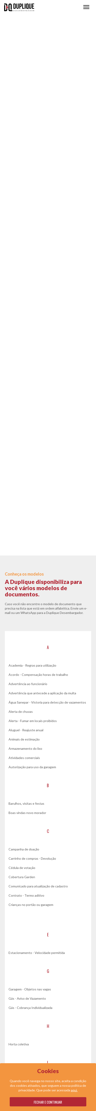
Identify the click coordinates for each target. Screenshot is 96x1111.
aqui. (74, 1090)
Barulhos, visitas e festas (26, 803)
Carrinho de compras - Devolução (32, 858)
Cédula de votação (22, 868)
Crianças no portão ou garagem (31, 905)
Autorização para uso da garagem (32, 767)
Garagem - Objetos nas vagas (30, 989)
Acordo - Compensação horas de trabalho (38, 675)
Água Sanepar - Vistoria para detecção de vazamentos (47, 702)
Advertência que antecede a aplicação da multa (42, 693)
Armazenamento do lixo (25, 748)
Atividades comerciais (24, 758)
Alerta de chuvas (21, 711)
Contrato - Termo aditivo (26, 895)
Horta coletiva (19, 1044)
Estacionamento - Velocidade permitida (37, 953)
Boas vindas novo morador (27, 813)
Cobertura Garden (22, 877)
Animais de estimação (24, 739)
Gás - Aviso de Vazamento (27, 998)
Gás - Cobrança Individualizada (30, 1008)
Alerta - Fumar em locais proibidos (33, 721)
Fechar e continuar (48, 1102)
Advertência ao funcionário (28, 684)
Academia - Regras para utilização (32, 665)
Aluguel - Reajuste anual (26, 730)
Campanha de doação (24, 849)
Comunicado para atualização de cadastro (38, 886)
